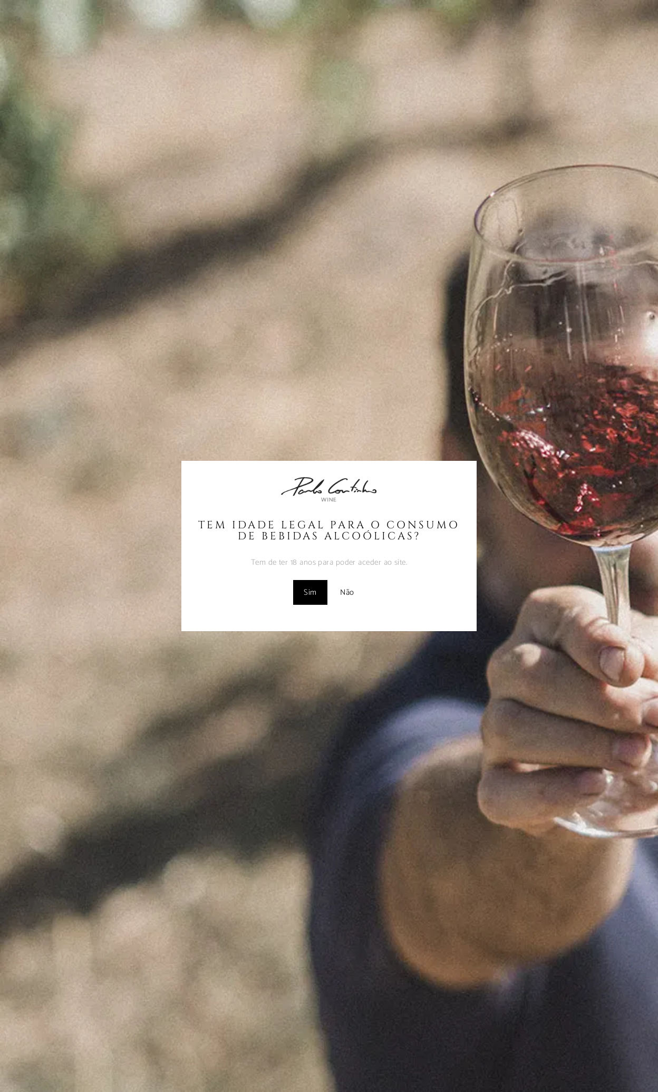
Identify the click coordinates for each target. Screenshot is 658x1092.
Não (347, 592)
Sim (310, 592)
